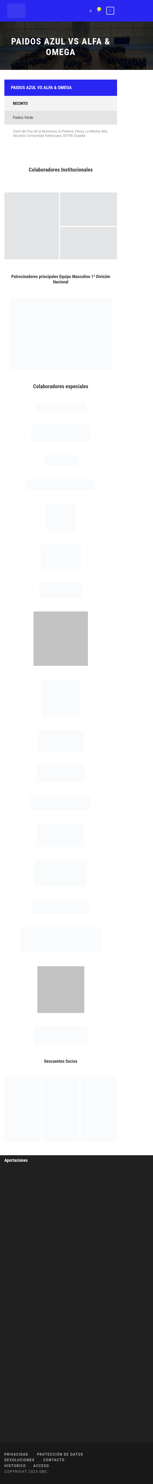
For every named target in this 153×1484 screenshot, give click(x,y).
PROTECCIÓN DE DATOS (60, 1454)
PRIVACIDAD (16, 1454)
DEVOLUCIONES (19, 1460)
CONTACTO (54, 1460)
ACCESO (41, 1466)
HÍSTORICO (15, 1466)
